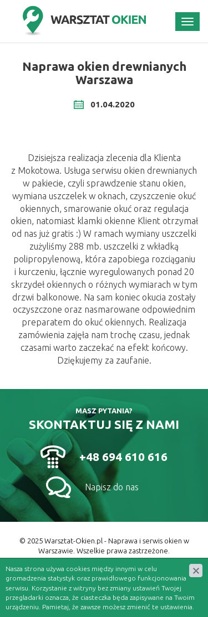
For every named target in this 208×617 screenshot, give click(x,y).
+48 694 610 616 (123, 456)
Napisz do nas (112, 487)
